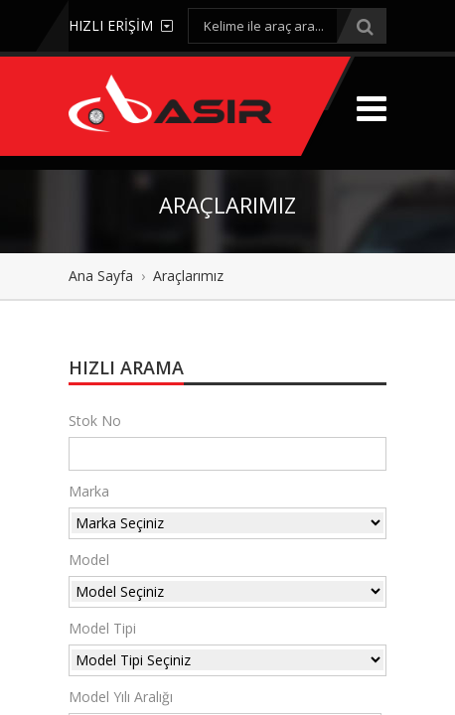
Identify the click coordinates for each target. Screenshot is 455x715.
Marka (89, 491)
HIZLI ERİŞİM (121, 25)
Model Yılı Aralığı (121, 696)
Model (89, 559)
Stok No (95, 420)
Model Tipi (102, 628)
